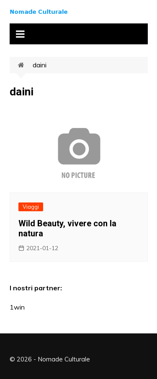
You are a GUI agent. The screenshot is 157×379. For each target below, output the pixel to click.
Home (25, 65)
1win (17, 307)
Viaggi (31, 206)
